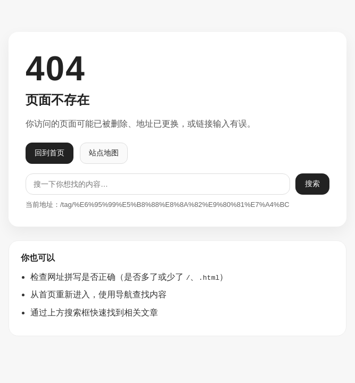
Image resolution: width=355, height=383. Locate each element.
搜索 (312, 183)
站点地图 (104, 152)
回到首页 (49, 152)
